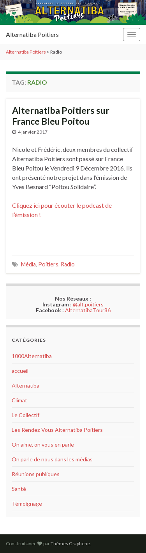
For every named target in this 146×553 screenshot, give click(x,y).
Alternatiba (25, 385)
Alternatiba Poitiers (32, 34)
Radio (68, 264)
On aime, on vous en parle (43, 444)
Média (28, 264)
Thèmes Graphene (70, 543)
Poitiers (48, 264)
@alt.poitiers (88, 304)
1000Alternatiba (32, 356)
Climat (19, 400)
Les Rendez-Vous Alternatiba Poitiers (57, 429)
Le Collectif (25, 415)
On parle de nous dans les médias (52, 459)
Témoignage (27, 503)
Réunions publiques (36, 474)
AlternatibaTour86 (88, 310)
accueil (20, 370)
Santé (19, 488)
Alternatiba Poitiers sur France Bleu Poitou (60, 116)
